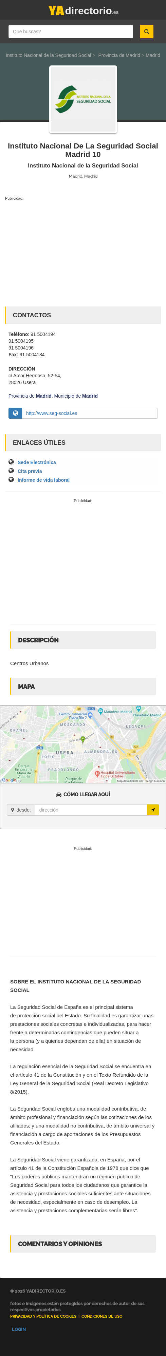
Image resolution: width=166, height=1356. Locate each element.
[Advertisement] (83, 252)
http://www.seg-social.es (51, 413)
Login (19, 1329)
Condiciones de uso (101, 1316)
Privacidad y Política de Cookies (43, 1316)
